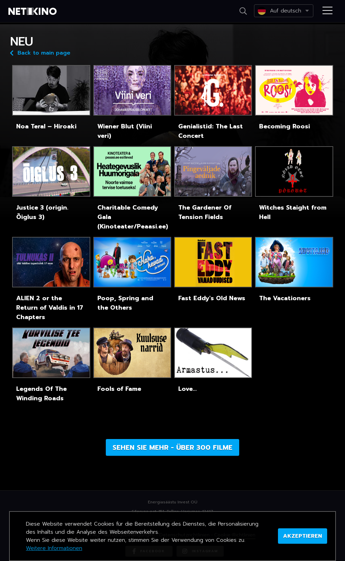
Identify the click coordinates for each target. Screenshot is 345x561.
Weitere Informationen (54, 548)
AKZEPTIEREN (302, 536)
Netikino (34, 11)
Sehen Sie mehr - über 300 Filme (172, 447)
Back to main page (40, 52)
